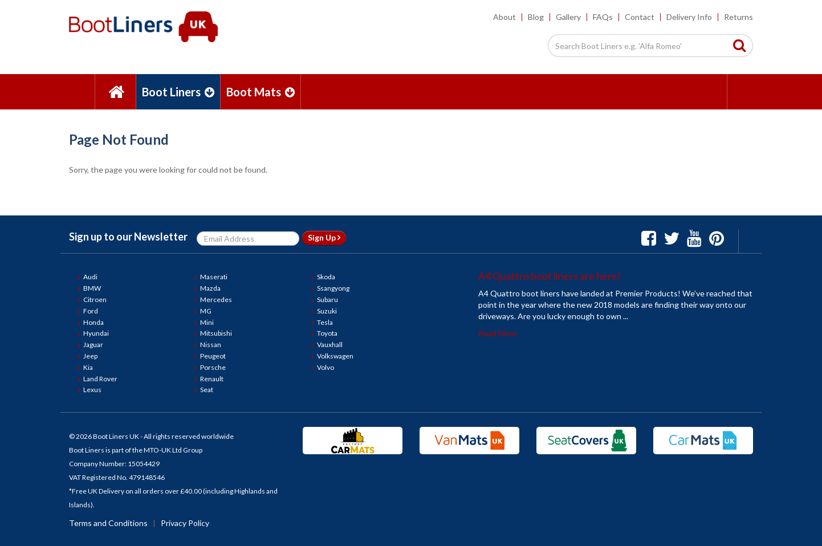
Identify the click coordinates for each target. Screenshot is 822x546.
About (504, 17)
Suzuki (327, 311)
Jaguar (93, 344)
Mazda (210, 288)
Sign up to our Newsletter (128, 236)
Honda (93, 322)
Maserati (213, 276)
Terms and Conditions (108, 523)
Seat (206, 389)
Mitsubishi (216, 333)
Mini (207, 322)
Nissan (210, 344)
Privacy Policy (185, 523)
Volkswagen (335, 356)
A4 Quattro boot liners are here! (549, 276)
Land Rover (100, 378)
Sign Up (324, 237)
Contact (639, 17)
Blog (536, 17)
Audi (90, 276)
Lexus (92, 389)
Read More (497, 333)
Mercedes (216, 299)
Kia (88, 367)
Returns (738, 17)
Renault (211, 378)
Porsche (213, 367)
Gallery (568, 17)
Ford (90, 311)
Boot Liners (178, 92)
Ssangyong (333, 288)
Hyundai (96, 333)
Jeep (90, 356)
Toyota (327, 333)
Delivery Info (689, 17)
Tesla (325, 322)
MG (205, 311)
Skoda (326, 276)
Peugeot (213, 356)
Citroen (95, 299)
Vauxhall (330, 344)
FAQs (603, 17)
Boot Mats (260, 92)
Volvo (325, 367)
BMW (92, 288)
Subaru (327, 299)
